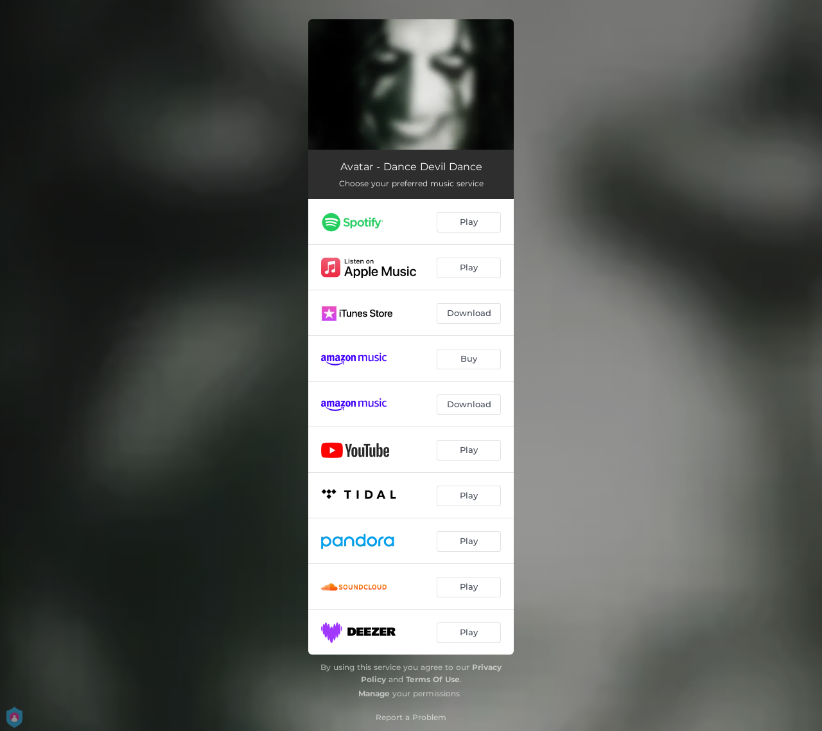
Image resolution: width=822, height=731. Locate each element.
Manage (374, 693)
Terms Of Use (433, 679)
